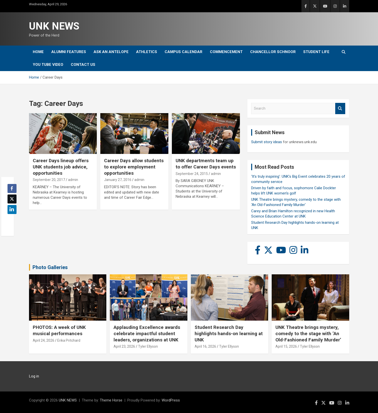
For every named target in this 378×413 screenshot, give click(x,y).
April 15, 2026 (286, 346)
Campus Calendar (183, 52)
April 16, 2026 (205, 346)
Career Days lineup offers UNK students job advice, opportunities (61, 167)
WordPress (171, 400)
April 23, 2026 (124, 346)
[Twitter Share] (12, 198)
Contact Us (83, 64)
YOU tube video (48, 64)
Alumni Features (68, 52)
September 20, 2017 (49, 180)
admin (73, 180)
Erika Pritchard (68, 340)
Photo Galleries (50, 267)
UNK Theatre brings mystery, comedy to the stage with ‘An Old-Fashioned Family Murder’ (308, 333)
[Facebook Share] (12, 188)
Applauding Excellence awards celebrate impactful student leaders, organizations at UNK (147, 333)
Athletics (146, 52)
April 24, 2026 (43, 340)
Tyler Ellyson (148, 346)
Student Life (316, 52)
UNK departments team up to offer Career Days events (206, 164)
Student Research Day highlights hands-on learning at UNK (229, 333)
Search (340, 108)
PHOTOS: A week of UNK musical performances (59, 330)
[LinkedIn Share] (12, 209)
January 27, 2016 (117, 180)
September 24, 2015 (192, 174)
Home (38, 52)
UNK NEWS (54, 26)
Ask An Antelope (111, 52)
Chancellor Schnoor (273, 52)
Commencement (226, 52)
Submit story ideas (266, 142)
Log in (34, 376)
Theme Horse (111, 400)
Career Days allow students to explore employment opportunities (134, 167)
